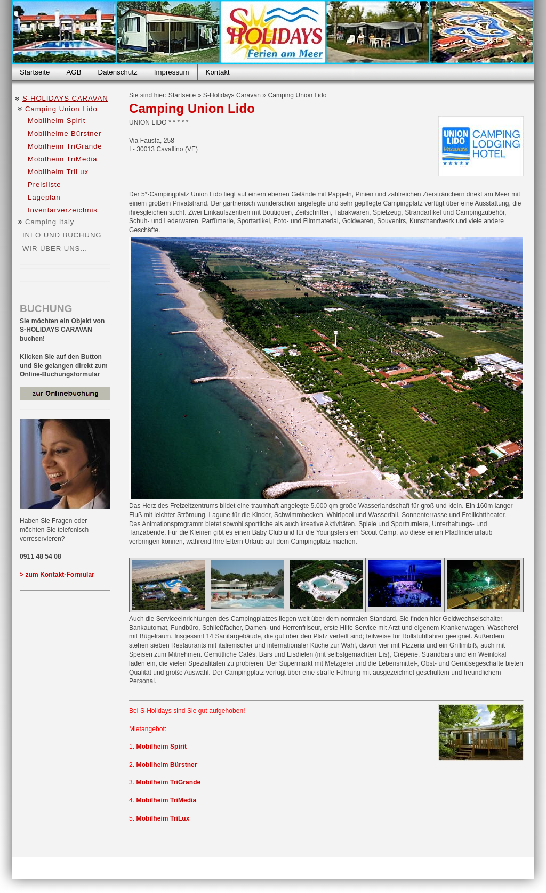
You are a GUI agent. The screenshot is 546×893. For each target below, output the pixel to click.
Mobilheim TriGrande (65, 146)
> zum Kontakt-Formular (57, 574)
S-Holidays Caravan (65, 98)
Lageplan (44, 197)
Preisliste (44, 185)
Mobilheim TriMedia (63, 159)
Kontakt (218, 72)
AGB (73, 72)
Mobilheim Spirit (56, 121)
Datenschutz (118, 72)
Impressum (171, 72)
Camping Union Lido (61, 109)
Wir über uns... (54, 248)
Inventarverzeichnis (63, 210)
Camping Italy (49, 222)
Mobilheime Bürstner (64, 133)
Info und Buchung (61, 235)
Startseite (35, 72)
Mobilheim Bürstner (166, 764)
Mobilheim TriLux (58, 172)
